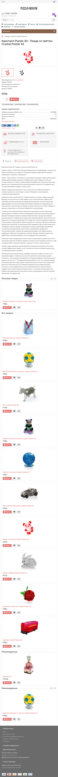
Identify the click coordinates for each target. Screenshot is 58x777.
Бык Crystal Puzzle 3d (11, 405)
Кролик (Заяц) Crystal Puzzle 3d (15, 573)
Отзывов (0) (36, 161)
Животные (6, 26)
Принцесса (7, 676)
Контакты (5, 741)
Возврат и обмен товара (10, 739)
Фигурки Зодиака (18, 26)
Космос (31, 24)
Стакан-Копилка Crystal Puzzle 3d (15, 338)
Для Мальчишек (8, 24)
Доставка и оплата (8, 734)
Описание (7, 161)
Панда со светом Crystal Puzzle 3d (16, 539)
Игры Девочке (21, 24)
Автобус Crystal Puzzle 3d (12, 640)
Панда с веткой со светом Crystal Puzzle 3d (19, 301)
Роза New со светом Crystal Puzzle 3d (17, 606)
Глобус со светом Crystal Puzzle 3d (16, 472)
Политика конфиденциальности (13, 736)
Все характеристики (8, 121)
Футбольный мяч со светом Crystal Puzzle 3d (20, 371)
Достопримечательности (45, 24)
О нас (4, 732)
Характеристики (21, 161)
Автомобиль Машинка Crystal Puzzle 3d (18, 506)
